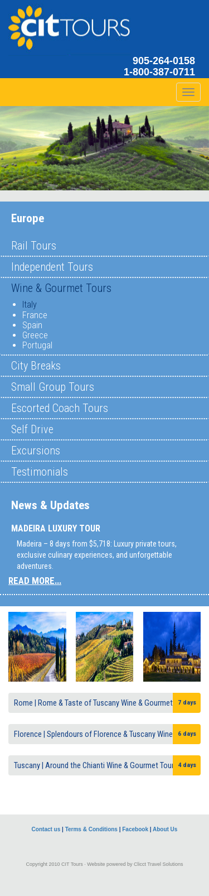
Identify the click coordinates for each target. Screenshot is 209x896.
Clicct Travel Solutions (158, 864)
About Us (165, 829)
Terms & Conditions (91, 829)
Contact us (46, 829)
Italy (29, 304)
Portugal (37, 345)
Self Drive (32, 429)
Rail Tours (33, 245)
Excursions (35, 450)
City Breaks (36, 365)
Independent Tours (52, 266)
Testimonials (39, 471)
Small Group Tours (52, 386)
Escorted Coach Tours (59, 408)
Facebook (135, 829)
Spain (32, 325)
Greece (35, 335)
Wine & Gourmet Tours (61, 288)
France (34, 315)
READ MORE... (34, 580)
